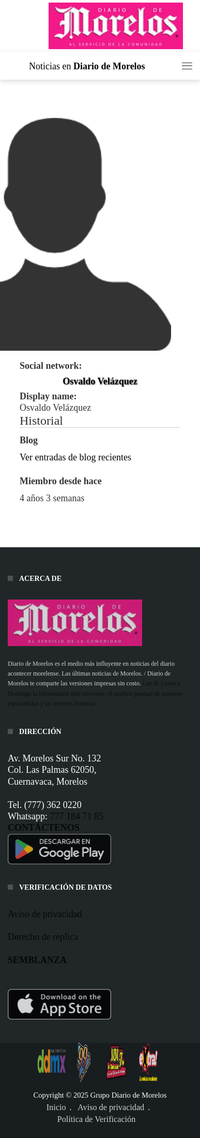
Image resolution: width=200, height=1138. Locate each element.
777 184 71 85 (76, 816)
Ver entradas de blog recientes (75, 457)
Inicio (56, 1107)
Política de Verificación (96, 1119)
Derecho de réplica (43, 937)
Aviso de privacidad (45, 913)
